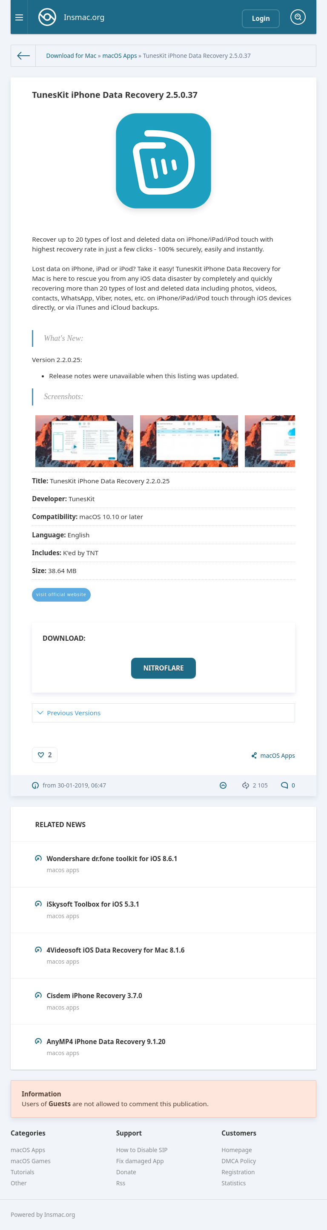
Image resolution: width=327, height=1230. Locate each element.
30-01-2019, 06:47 (81, 785)
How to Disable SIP (142, 1150)
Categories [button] (28, 1133)
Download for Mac (71, 55)
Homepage (236, 1150)
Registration (238, 1172)
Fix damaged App (140, 1161)
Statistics (233, 1183)
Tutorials (22, 1172)
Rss (121, 1183)
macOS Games (31, 1161)
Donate (126, 1172)
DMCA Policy (238, 1161)
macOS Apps (119, 55)
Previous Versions (73, 712)
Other (19, 1183)
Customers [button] (238, 1133)
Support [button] (129, 1133)
